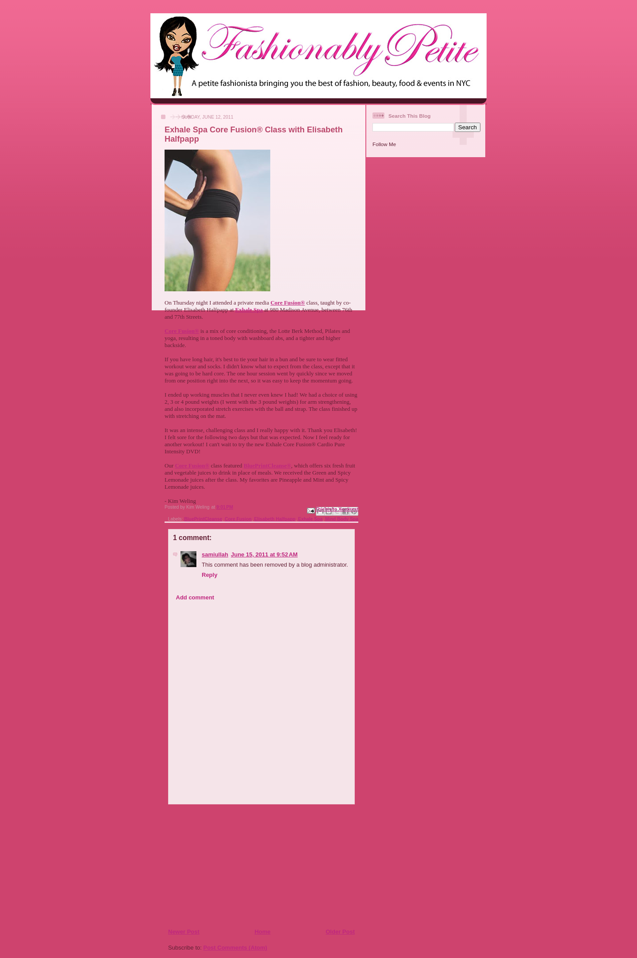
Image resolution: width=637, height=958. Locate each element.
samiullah (215, 554)
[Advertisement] (221, 866)
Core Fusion (238, 519)
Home (262, 931)
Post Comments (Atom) (235, 947)
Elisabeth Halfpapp (274, 519)
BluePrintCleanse (203, 519)
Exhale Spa (310, 519)
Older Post (340, 931)
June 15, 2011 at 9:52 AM (264, 554)
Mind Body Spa (341, 519)
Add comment (195, 597)
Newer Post (184, 931)
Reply (209, 575)
